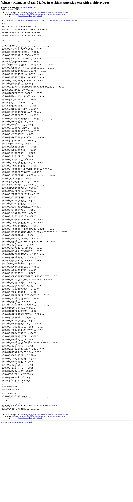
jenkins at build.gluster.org (27, 7)
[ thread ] (26, 16)
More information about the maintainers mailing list (17, 500)
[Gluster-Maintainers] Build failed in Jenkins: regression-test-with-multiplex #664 (39, 14)
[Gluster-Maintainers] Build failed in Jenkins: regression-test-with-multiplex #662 (42, 12)
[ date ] (20, 16)
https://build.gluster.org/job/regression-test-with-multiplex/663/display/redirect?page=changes (40, 21)
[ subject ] (32, 16)
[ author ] (39, 16)
